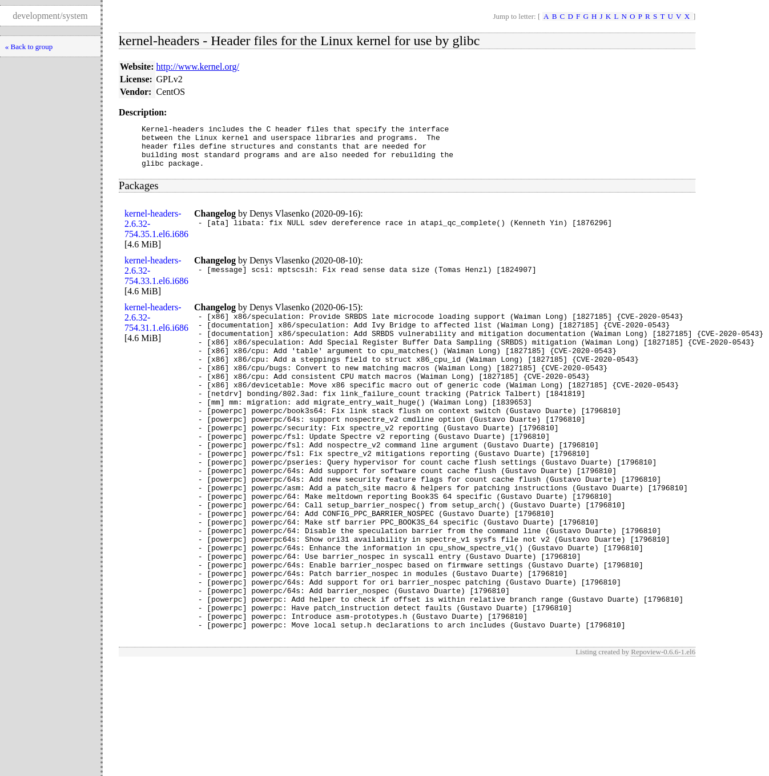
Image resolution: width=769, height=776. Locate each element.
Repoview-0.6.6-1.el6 (663, 723)
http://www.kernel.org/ (197, 66)
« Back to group (29, 46)
